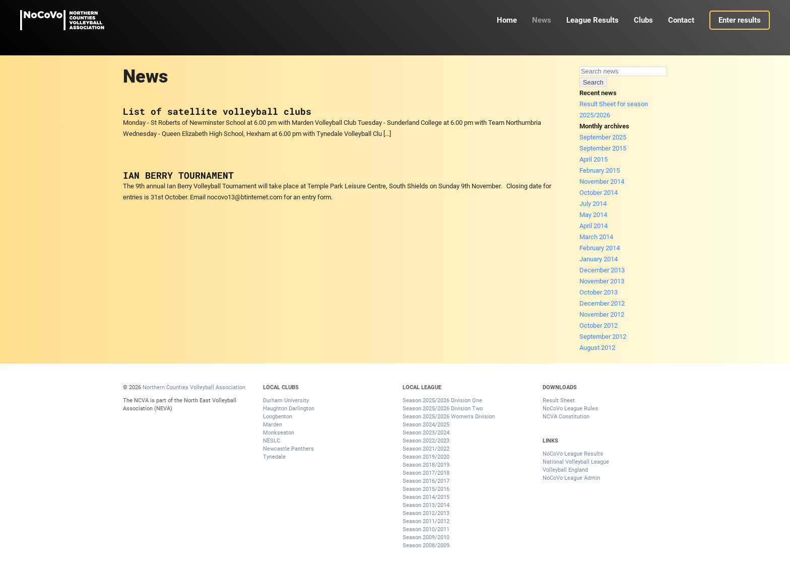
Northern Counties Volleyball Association (194, 387)
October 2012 (598, 325)
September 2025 (602, 137)
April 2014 (593, 226)
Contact (681, 20)
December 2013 (602, 270)
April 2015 (593, 159)
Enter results (739, 20)
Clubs (643, 20)
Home (507, 20)
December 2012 (602, 303)
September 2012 (602, 336)
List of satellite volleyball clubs (217, 111)
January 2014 (598, 259)
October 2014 (598, 192)
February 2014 (599, 248)
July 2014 (593, 203)
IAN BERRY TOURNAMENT (178, 175)
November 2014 (601, 181)
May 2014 (593, 214)
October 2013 (598, 292)
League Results (592, 20)
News (541, 20)
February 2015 (599, 170)
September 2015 (602, 148)
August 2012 (597, 347)
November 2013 (601, 281)
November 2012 (601, 314)
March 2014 (596, 237)
